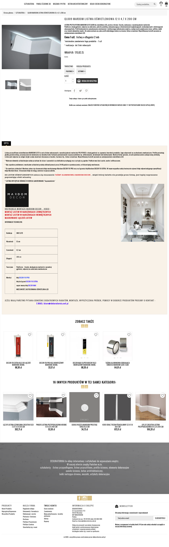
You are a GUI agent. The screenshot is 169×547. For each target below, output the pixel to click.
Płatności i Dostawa (29, 516)
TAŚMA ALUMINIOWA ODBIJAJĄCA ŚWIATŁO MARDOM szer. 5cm (118, 363)
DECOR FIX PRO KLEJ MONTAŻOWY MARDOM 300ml (51, 363)
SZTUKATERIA (29, 3)
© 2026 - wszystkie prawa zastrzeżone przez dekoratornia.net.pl (84, 537)
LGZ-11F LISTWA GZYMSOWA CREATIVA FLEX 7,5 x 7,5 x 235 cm (18, 425)
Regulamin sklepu (28, 508)
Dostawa (26, 519)
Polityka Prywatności (30, 522)
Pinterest (86, 90)
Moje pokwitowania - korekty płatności (53, 515)
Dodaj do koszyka (90, 80)
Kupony (46, 521)
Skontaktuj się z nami (30, 527)
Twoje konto (50, 505)
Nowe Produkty (7, 508)
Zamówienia (48, 511)
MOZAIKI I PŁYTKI (59, 3)
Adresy (46, 518)
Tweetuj (80, 90)
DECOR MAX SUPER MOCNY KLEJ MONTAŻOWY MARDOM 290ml (84, 363)
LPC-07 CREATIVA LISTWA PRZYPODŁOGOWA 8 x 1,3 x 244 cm (150, 425)
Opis (6, 143)
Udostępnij (74, 90)
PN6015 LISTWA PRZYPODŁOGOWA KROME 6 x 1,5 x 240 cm (51, 425)
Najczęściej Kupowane (9, 511)
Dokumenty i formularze (30, 511)
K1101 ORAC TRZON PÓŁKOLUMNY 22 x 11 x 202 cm (117, 425)
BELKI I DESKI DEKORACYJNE (100, 3)
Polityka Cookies (28, 524)
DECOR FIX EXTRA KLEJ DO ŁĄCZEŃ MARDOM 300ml (18, 363)
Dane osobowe (48, 508)
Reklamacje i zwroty (29, 514)
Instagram (84, 498)
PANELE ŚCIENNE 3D (43, 3)
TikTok (89, 498)
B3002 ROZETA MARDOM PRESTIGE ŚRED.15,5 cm (84, 425)
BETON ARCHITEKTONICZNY (78, 3)
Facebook (79, 498)
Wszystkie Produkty (8, 514)
